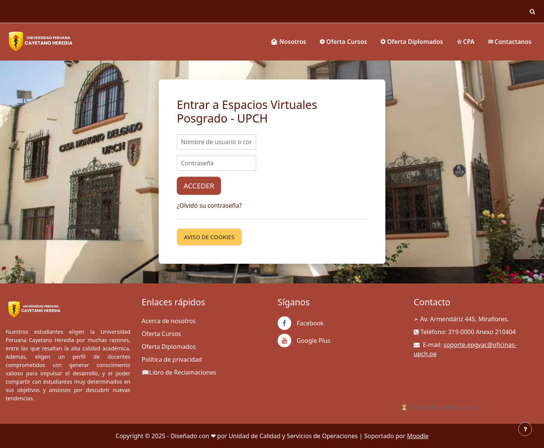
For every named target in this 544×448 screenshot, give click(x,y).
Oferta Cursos (161, 334)
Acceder (199, 185)
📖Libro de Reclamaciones (179, 372)
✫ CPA (465, 41)
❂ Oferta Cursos (343, 41)
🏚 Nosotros (288, 41)
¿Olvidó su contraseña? (209, 205)
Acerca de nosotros (169, 321)
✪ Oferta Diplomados (411, 41)
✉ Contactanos (510, 41)
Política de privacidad (172, 359)
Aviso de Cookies (209, 237)
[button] (532, 11)
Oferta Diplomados (169, 346)
